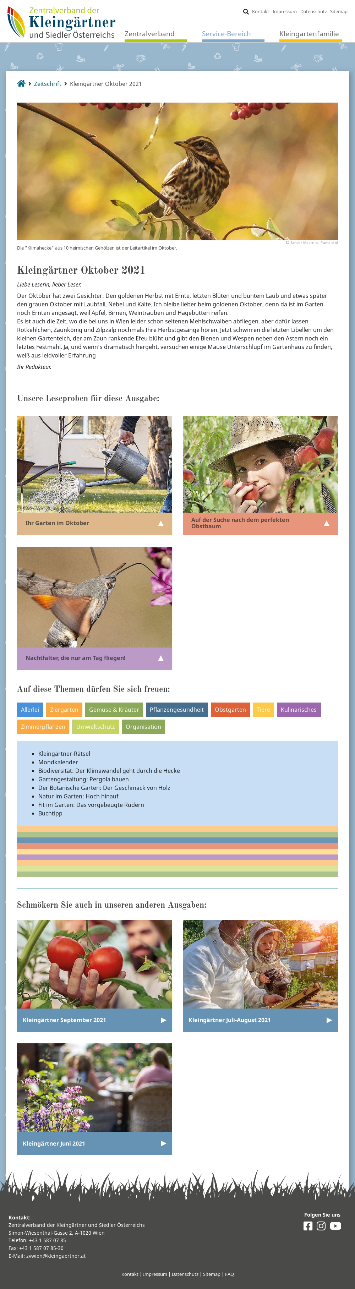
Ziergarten (64, 710)
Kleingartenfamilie (309, 33)
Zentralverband (150, 33)
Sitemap (339, 11)
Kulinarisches (299, 710)
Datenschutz (313, 11)
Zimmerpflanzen (43, 727)
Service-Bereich (226, 33)
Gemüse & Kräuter (114, 710)
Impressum (285, 11)
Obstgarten (230, 710)
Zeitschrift (47, 84)
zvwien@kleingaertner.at (56, 1255)
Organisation (143, 727)
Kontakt (260, 11)
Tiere (263, 710)
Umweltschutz (95, 727)
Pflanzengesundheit (177, 710)
